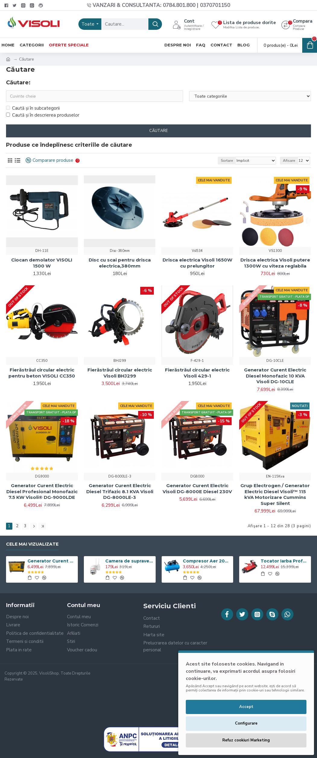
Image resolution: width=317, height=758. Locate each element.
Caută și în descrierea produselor (42, 115)
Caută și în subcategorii (33, 108)
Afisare (289, 160)
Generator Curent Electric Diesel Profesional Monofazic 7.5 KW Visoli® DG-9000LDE (42, 491)
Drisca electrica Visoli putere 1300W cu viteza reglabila (275, 263)
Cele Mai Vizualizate (32, 544)
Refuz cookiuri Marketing (246, 740)
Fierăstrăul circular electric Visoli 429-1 (197, 373)
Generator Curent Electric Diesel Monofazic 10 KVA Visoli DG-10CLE (275, 375)
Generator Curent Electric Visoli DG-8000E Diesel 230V (197, 488)
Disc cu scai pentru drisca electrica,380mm (120, 263)
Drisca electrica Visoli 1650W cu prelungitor (197, 263)
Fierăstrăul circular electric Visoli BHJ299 (119, 373)
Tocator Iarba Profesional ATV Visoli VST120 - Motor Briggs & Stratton (285, 561)
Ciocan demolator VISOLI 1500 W (41, 263)
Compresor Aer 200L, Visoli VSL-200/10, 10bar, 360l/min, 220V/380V (207, 561)
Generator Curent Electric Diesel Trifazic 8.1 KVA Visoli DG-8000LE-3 (119, 491)
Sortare (227, 160)
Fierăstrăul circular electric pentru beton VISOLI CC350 (41, 373)
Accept (246, 706)
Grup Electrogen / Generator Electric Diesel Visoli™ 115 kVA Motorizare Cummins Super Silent (275, 494)
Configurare (246, 723)
